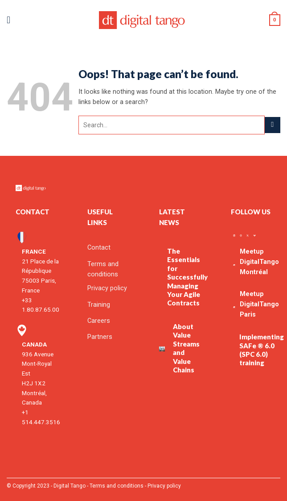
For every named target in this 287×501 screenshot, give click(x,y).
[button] (11, 20)
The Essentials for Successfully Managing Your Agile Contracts (187, 277)
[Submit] (272, 125)
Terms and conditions (117, 486)
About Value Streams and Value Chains (186, 348)
